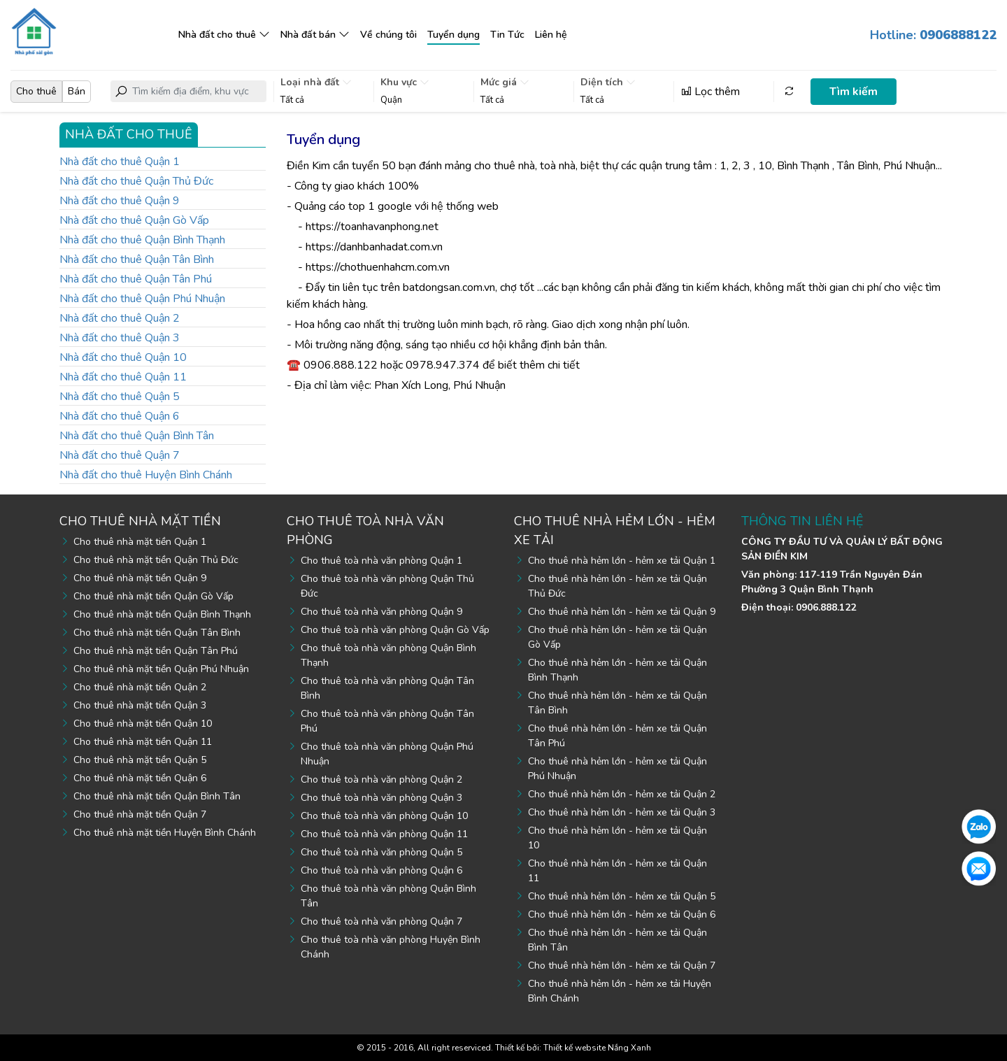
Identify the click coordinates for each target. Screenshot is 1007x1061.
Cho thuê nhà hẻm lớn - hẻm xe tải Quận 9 (621, 611)
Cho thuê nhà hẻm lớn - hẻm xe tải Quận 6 (621, 914)
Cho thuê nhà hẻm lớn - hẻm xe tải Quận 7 (621, 965)
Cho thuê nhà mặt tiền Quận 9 (139, 578)
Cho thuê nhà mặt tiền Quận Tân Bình (157, 632)
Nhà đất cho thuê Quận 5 (119, 396)
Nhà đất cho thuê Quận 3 (119, 338)
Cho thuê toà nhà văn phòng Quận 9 (381, 611)
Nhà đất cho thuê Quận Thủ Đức (136, 181)
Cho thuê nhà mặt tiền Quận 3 (139, 705)
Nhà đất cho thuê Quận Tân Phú (135, 279)
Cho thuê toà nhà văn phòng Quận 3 (381, 797)
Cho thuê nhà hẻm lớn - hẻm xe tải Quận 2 (621, 794)
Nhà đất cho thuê (217, 34)
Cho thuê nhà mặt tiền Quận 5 (139, 760)
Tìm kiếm (853, 91)
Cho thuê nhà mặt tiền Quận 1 (139, 541)
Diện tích (608, 82)
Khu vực (404, 82)
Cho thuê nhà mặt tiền (140, 521)
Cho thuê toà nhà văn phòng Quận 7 (381, 921)
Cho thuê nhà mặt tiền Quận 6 (139, 778)
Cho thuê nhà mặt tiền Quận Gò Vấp (153, 596)
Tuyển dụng (453, 34)
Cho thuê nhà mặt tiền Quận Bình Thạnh (162, 614)
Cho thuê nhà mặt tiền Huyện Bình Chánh (164, 832)
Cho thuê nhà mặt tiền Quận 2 (139, 687)
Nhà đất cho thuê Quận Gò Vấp (134, 220)
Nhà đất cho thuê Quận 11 (123, 377)
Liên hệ (551, 34)
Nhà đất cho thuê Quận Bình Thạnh (142, 240)
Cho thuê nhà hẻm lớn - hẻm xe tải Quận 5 (621, 896)
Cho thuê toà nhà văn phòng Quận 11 (384, 834)
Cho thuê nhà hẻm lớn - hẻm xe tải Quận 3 (621, 812)
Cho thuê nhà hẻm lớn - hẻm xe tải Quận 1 (621, 560)
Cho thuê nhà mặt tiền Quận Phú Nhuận (161, 669)
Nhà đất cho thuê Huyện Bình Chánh (145, 475)
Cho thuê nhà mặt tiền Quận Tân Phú (155, 650)
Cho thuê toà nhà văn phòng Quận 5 (381, 852)
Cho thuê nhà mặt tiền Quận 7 (139, 814)
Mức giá (504, 82)
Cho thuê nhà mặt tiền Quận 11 (142, 741)
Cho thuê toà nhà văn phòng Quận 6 (381, 870)
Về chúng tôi (388, 34)
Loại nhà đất (316, 82)
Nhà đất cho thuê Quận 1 (119, 161)
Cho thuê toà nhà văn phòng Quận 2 (381, 779)
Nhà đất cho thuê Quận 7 (119, 455)
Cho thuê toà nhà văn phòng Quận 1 (381, 560)
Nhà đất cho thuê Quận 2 (119, 318)
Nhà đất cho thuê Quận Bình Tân (136, 435)
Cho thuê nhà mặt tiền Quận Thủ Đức (155, 560)
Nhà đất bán (308, 34)
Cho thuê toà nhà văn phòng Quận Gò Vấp (395, 629)
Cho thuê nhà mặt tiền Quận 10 (142, 723)
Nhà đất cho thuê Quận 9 (119, 200)
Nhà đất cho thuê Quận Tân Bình (136, 259)
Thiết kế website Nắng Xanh (597, 1047)
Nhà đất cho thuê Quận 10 (123, 357)
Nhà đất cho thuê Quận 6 (119, 416)
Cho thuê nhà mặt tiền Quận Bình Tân (157, 796)
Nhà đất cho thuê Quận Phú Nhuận (142, 298)
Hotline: (933, 35)
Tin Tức (507, 34)
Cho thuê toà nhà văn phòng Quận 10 (384, 816)
